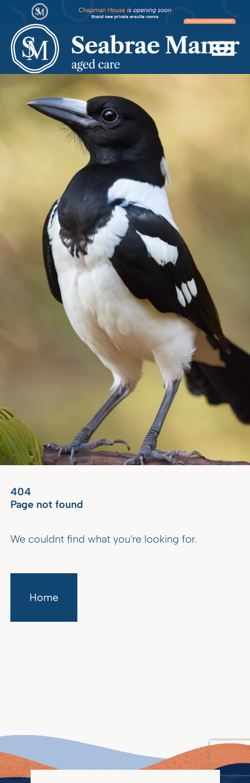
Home (43, 597)
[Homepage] (125, 49)
